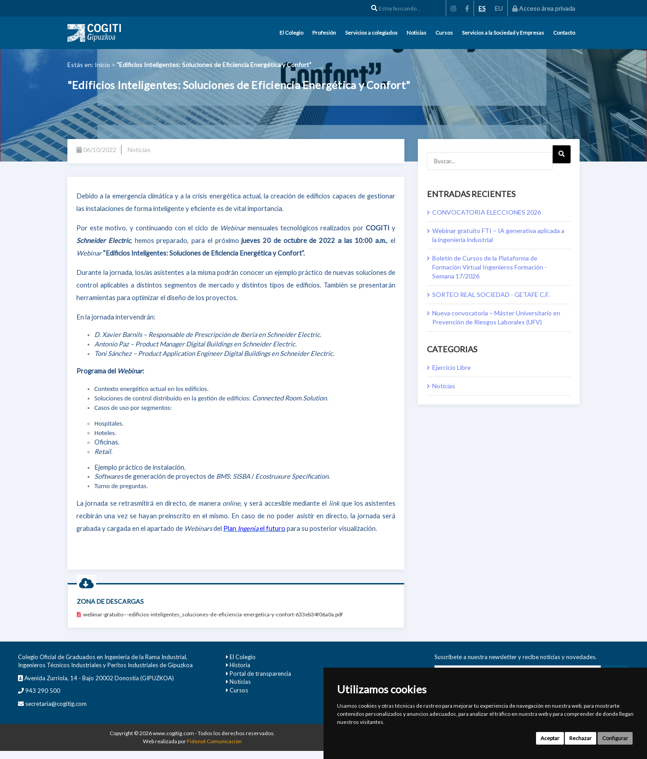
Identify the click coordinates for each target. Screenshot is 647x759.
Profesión (324, 32)
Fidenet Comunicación (214, 741)
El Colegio (291, 32)
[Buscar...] (490, 161)
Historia (240, 665)
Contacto (564, 32)
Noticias (416, 32)
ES (482, 8)
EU (499, 8)
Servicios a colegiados (371, 32)
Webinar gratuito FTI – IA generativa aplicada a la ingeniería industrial (498, 235)
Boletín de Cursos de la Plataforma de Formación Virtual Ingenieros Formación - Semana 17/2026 (489, 267)
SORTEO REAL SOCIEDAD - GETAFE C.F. (491, 294)
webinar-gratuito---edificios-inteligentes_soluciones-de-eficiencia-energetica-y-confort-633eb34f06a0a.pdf (210, 614)
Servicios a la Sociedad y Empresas (503, 32)
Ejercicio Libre (451, 367)
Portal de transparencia (260, 673)
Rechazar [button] (580, 738)
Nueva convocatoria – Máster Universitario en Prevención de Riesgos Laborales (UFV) (496, 317)
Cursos (444, 32)
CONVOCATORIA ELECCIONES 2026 (486, 212)
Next (561, 157)
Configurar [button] (615, 738)
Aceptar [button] (550, 738)
